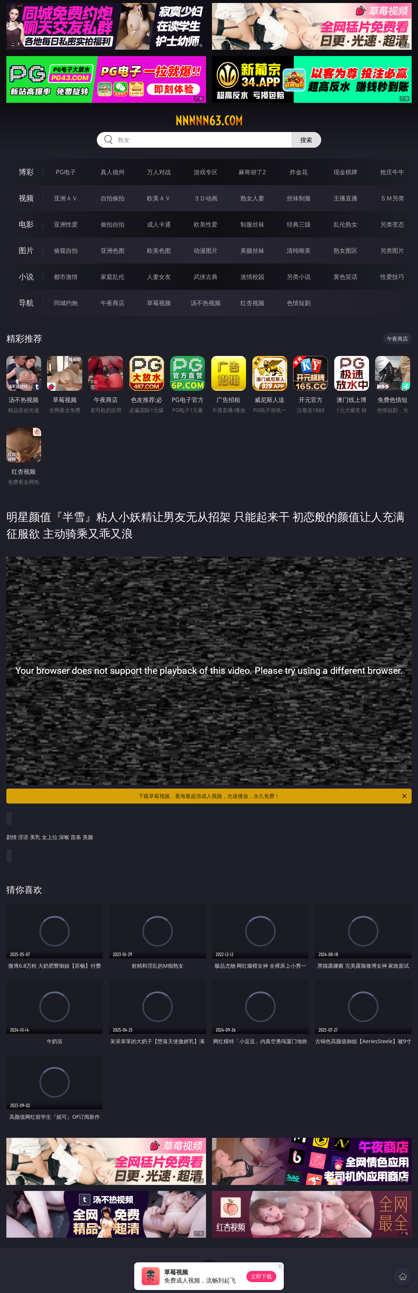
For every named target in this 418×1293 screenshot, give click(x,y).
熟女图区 (345, 250)
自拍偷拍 (113, 198)
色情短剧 (299, 303)
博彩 (26, 172)
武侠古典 (206, 277)
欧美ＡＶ (159, 198)
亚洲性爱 (66, 224)
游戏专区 (206, 172)
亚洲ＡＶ (66, 198)
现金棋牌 (345, 172)
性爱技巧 (392, 277)
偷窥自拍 (66, 250)
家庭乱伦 (113, 277)
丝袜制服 (299, 198)
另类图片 (392, 250)
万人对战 (159, 172)
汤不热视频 (206, 303)
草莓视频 (159, 303)
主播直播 (345, 198)
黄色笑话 (345, 277)
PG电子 (66, 172)
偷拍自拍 (113, 224)
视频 (26, 198)
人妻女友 (159, 277)
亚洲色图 (113, 250)
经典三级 (299, 224)
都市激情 (66, 277)
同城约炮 (66, 303)
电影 (26, 224)
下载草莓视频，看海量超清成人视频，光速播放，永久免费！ (273, 796)
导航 (26, 303)
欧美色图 (159, 250)
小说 (26, 276)
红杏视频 (252, 303)
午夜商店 (113, 303)
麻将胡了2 (252, 172)
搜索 (306, 140)
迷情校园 (252, 277)
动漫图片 (206, 250)
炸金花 (299, 172)
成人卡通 (159, 224)
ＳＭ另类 (392, 198)
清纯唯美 (299, 250)
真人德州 (113, 172)
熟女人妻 (252, 198)
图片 (26, 250)
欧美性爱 (206, 224)
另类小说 (299, 277)
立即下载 (261, 1276)
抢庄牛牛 (392, 172)
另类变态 (392, 224)
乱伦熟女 (345, 224)
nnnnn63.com (209, 120)
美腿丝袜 (252, 250)
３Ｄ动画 (206, 198)
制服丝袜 (252, 224)
